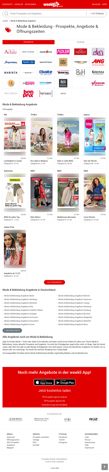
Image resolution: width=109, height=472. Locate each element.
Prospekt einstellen (41, 437)
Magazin (96, 4)
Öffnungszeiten (13, 440)
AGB (86, 445)
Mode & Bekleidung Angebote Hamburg (20, 299)
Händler (18, 4)
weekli (5, 21)
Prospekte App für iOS (54, 401)
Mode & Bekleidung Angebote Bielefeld (74, 321)
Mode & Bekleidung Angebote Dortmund (20, 317)
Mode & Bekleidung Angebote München (20, 303)
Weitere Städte (12, 330)
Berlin (61, 6)
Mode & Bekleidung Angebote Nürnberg (74, 306)
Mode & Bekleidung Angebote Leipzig (73, 303)
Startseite (11, 437)
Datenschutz (90, 442)
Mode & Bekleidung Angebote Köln (18, 306)
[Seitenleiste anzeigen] (104, 467)
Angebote (11, 445)
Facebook (63, 437)
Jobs (87, 437)
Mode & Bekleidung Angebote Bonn (72, 324)
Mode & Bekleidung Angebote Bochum (74, 314)
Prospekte (7, 4)
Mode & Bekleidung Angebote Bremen (73, 296)
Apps (104, 4)
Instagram (63, 442)
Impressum (89, 448)
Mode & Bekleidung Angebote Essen (19, 324)
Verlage (36, 440)
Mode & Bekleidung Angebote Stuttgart (20, 314)
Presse (88, 440)
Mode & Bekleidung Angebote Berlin (18, 296)
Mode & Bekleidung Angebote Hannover (74, 299)
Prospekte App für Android (54, 397)
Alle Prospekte (54, 282)
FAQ (34, 442)
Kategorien (30, 4)
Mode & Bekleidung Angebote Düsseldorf (21, 321)
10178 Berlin (97, 13)
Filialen (80, 42)
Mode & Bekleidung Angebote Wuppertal (74, 317)
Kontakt (36, 445)
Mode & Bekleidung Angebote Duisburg (74, 310)
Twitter (62, 440)
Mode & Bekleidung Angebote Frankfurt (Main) (23, 310)
